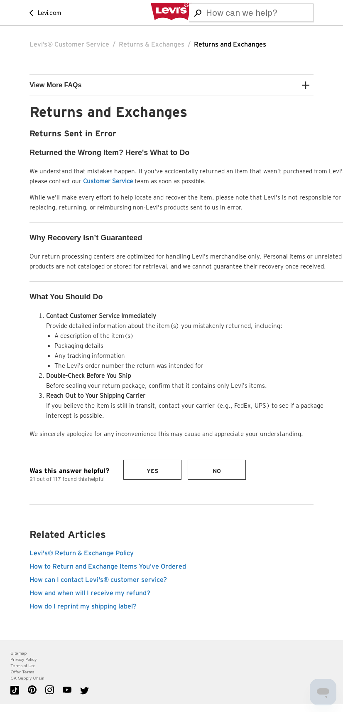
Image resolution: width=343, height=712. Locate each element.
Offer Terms (22, 672)
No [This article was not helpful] (217, 471)
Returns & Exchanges (151, 44)
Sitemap (18, 653)
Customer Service (108, 181)
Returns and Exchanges (230, 44)
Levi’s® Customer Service (69, 44)
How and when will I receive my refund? (89, 593)
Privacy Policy (23, 659)
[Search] (251, 12)
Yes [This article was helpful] (152, 471)
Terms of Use (23, 666)
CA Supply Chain (27, 678)
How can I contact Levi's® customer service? (98, 579)
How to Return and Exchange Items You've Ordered (107, 566)
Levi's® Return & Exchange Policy (81, 553)
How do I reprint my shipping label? (83, 606)
